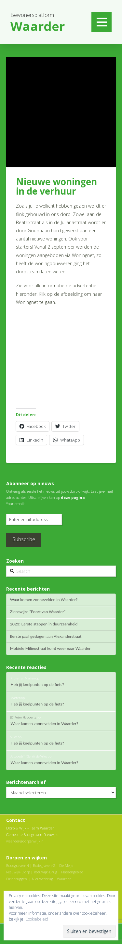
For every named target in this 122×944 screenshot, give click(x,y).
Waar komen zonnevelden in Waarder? (44, 599)
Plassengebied (72, 871)
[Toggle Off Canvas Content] (101, 22)
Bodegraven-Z (44, 865)
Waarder (64, 878)
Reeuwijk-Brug (45, 871)
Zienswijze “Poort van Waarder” (37, 611)
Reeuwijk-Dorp (18, 871)
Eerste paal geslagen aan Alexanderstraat (46, 636)
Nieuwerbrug (42, 878)
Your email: (15, 503)
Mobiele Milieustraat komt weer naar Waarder (50, 648)
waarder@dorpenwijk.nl (25, 841)
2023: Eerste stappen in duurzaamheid (44, 624)
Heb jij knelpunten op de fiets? (37, 684)
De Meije (66, 865)
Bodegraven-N (17, 865)
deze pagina (73, 497)
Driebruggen (16, 878)
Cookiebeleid (36, 919)
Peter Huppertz (25, 717)
